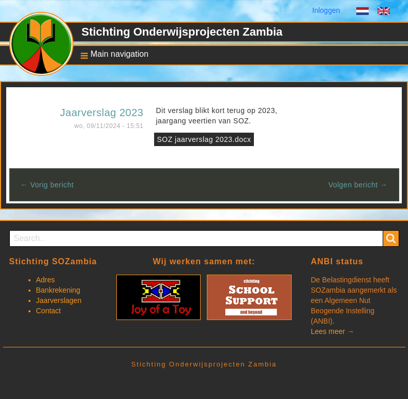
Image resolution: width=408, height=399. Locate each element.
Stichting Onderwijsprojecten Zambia (182, 31)
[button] (111, 55)
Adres (45, 280)
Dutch (362, 12)
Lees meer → (332, 331)
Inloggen (326, 10)
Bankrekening (58, 290)
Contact (48, 311)
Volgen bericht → (358, 185)
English (383, 12)
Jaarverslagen (59, 300)
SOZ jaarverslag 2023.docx (204, 139)
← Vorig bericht (47, 185)
